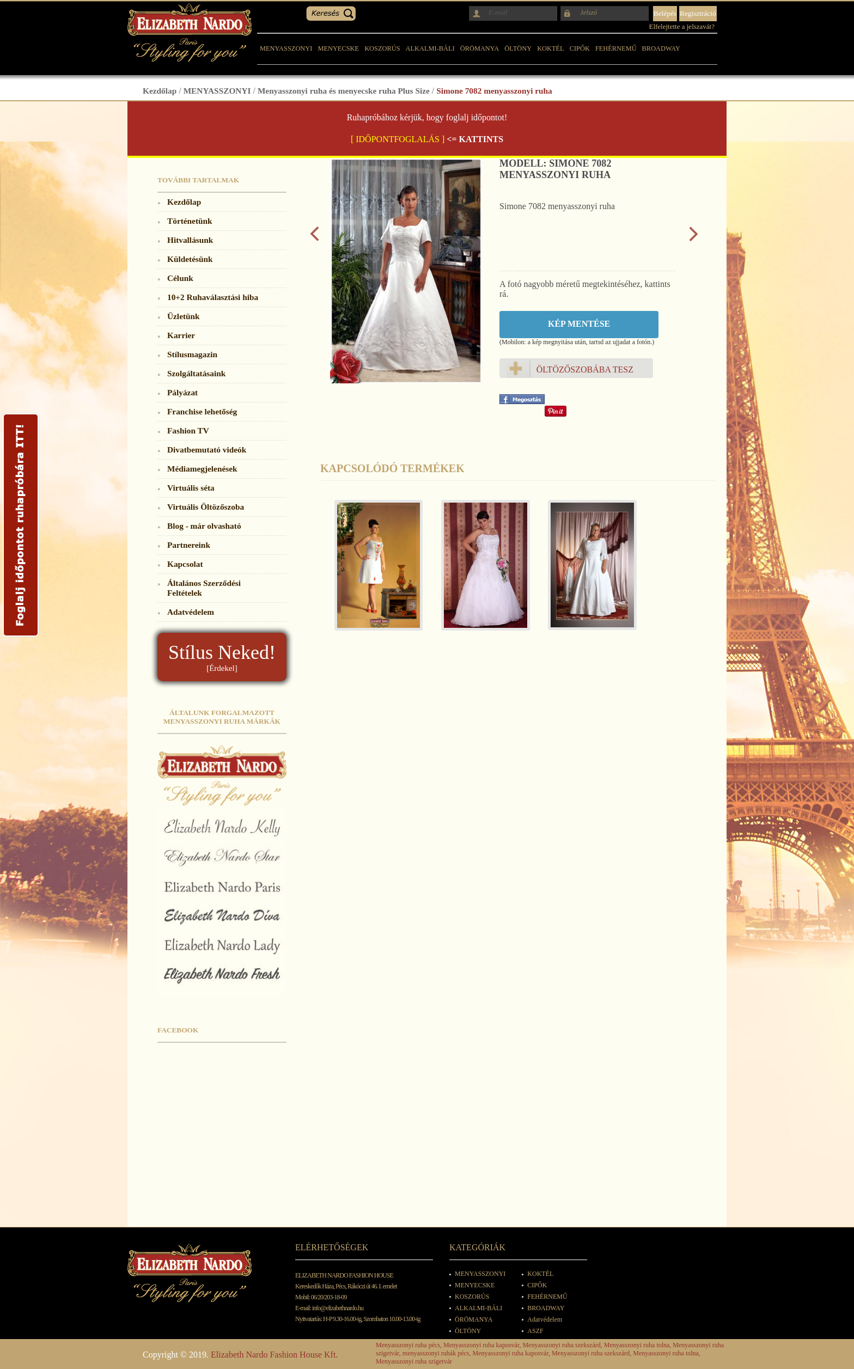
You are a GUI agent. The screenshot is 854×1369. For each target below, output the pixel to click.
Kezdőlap (159, 90)
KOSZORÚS (382, 48)
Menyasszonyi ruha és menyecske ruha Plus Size (344, 90)
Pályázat (182, 392)
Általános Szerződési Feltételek (204, 587)
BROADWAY (661, 48)
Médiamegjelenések (202, 468)
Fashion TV (188, 430)
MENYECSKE (338, 48)
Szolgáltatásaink (196, 373)
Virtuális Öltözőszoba (205, 506)
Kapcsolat (185, 564)
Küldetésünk (189, 259)
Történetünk (189, 220)
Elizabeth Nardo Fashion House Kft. (274, 1354)
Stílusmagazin (192, 354)
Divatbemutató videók (206, 449)
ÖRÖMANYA (479, 48)
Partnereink (188, 544)
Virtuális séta (191, 487)
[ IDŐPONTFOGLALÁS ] (397, 139)
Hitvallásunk (190, 240)
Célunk (180, 278)
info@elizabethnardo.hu (337, 1308)
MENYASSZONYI (286, 48)
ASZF (535, 1331)
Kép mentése (579, 323)
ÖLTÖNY (518, 48)
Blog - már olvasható (204, 525)
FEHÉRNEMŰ (616, 48)
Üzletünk (183, 316)
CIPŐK (580, 48)
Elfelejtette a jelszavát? (682, 26)
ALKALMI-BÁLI (430, 48)
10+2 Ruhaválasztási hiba (212, 297)
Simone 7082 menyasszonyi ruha (494, 90)
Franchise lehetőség (202, 411)
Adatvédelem (190, 611)
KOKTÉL (550, 48)
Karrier (181, 335)
